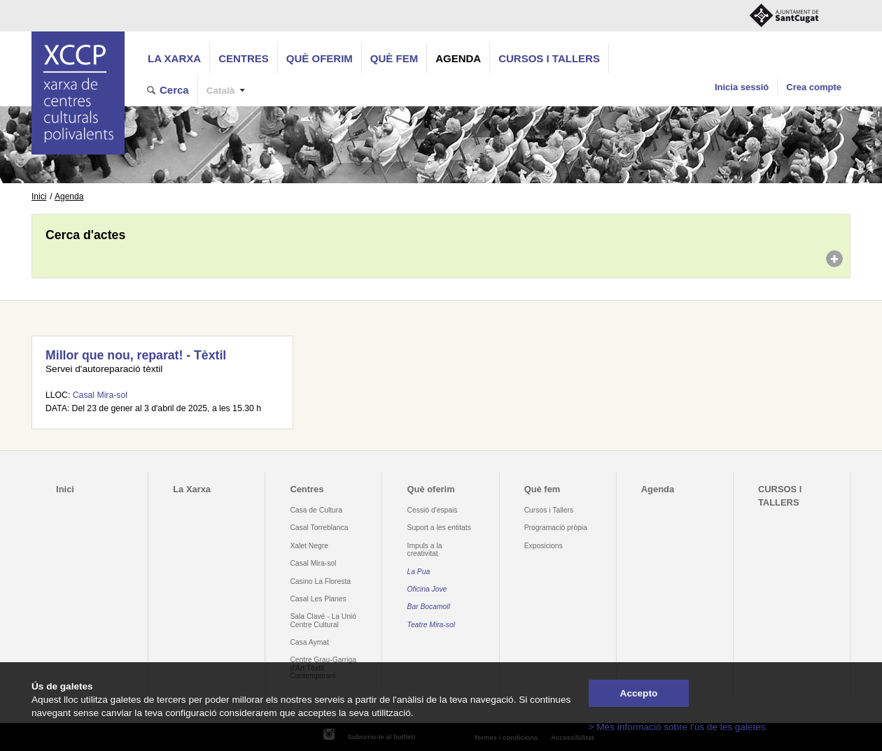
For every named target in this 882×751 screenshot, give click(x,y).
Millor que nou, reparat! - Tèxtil (136, 355)
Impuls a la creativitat (424, 549)
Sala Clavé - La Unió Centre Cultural (323, 620)
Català (220, 90)
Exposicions (543, 546)
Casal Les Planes (318, 599)
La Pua (418, 571)
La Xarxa (174, 58)
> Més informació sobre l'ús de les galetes (677, 727)
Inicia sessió (742, 87)
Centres (243, 58)
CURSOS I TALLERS (549, 58)
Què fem (394, 58)
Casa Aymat (309, 642)
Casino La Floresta (320, 581)
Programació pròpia (555, 527)
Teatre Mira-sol (431, 625)
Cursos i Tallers (548, 510)
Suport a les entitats (439, 527)
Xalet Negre (309, 546)
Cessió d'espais (432, 510)
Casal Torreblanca (319, 527)
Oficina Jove (427, 589)
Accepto (639, 693)
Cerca (174, 90)
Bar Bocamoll (428, 606)
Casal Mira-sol (100, 395)
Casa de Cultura (316, 510)
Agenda (458, 58)
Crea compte (813, 87)
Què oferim (319, 58)
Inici (38, 196)
